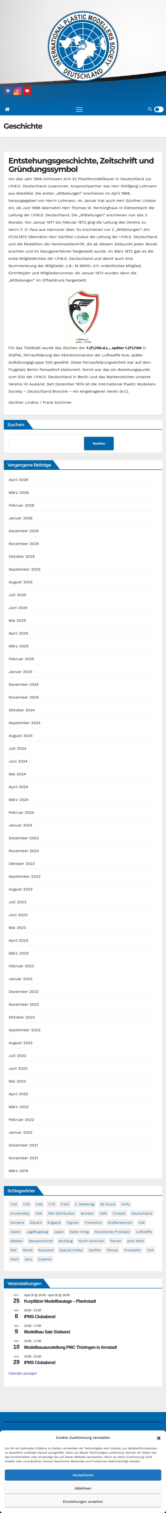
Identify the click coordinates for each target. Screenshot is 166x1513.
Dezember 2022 (24, 991)
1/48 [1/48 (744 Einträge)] (39, 1204)
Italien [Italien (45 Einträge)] (15, 1232)
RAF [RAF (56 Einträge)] (13, 1250)
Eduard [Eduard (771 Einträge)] (35, 1222)
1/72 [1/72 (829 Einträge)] (51, 1204)
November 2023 (24, 850)
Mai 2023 (17, 927)
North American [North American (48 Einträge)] (91, 1241)
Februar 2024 (21, 812)
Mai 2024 (17, 774)
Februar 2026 (21, 505)
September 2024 (24, 723)
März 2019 (18, 1170)
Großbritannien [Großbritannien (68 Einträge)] (120, 1222)
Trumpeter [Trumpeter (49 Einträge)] (132, 1250)
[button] (158, 1437)
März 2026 (19, 492)
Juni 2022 (18, 1068)
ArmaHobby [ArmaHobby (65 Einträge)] (19, 1213)
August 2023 (21, 889)
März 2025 (19, 646)
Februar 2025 (21, 659)
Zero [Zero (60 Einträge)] (28, 1259)
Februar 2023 (21, 966)
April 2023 (18, 940)
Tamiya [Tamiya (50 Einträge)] (112, 1250)
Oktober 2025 (22, 556)
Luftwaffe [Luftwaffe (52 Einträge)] (144, 1232)
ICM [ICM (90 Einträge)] (142, 1222)
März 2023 (19, 953)
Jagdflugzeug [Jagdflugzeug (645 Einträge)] (37, 1232)
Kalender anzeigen (23, 1374)
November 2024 (24, 697)
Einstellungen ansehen (83, 1501)
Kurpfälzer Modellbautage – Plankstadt (60, 1301)
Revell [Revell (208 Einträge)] (28, 1250)
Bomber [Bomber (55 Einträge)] (87, 1213)
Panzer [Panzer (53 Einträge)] (115, 1241)
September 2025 (24, 569)
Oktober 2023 (22, 863)
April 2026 (18, 479)
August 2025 (21, 582)
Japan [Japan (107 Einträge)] (59, 1232)
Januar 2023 (20, 978)
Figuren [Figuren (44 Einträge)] (72, 1222)
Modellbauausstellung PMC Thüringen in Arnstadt (70, 1347)
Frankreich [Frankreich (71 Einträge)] (93, 1222)
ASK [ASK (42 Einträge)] (38, 1213)
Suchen (15, 424)
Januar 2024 (20, 825)
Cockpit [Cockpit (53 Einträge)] (119, 1213)
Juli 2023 (17, 902)
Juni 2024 (18, 761)
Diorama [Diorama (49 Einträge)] (17, 1222)
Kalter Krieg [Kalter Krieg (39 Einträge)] (79, 1232)
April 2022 (18, 1094)
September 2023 (24, 876)
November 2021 (23, 1158)
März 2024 (19, 799)
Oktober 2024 (22, 710)
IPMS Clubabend (39, 1316)
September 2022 (24, 1030)
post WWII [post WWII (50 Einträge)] (135, 1241)
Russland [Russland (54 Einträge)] (46, 1250)
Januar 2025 (20, 671)
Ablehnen (83, 1488)
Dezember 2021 (23, 1145)
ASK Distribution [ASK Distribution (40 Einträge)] (61, 1213)
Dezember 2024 (24, 684)
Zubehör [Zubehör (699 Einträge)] (45, 1259)
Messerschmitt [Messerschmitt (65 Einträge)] (41, 1241)
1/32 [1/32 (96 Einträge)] (13, 1204)
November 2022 (24, 1004)
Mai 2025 (17, 620)
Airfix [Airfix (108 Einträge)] (125, 1204)
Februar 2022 (21, 1119)
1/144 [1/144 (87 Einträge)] (65, 1204)
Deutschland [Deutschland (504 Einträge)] (141, 1213)
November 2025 (24, 543)
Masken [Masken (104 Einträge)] (16, 1241)
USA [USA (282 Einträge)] (150, 1250)
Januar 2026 (21, 518)
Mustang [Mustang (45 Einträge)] (66, 1241)
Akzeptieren (83, 1475)
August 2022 (21, 1042)
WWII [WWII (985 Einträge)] (14, 1259)
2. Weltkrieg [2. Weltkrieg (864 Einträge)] (84, 1204)
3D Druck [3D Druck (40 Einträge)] (107, 1204)
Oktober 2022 (22, 1017)
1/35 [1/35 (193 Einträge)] (26, 1204)
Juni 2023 (18, 914)
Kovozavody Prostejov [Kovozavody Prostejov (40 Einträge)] (112, 1232)
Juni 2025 (18, 607)
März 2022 (19, 1106)
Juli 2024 (17, 748)
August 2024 (21, 735)
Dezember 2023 (24, 838)
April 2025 (18, 633)
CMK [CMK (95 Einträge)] (103, 1213)
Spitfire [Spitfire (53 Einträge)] (95, 1250)
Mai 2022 (17, 1081)
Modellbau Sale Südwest (47, 1332)
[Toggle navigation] (79, 109)
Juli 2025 (17, 595)
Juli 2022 (17, 1055)
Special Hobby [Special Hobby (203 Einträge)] (71, 1250)
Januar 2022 (20, 1132)
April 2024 (18, 787)
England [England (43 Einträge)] (54, 1222)
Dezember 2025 (24, 531)
